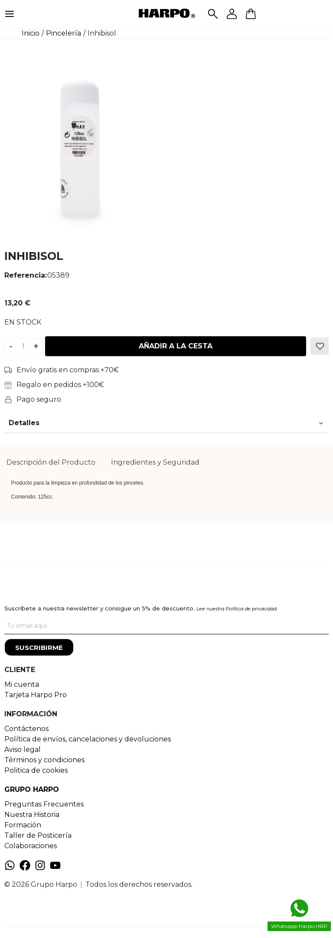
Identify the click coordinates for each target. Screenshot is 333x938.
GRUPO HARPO (31, 789)
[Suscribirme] (39, 647)
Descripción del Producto (51, 462)
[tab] (51, 462)
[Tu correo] (166, 625)
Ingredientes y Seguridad (155, 462)
